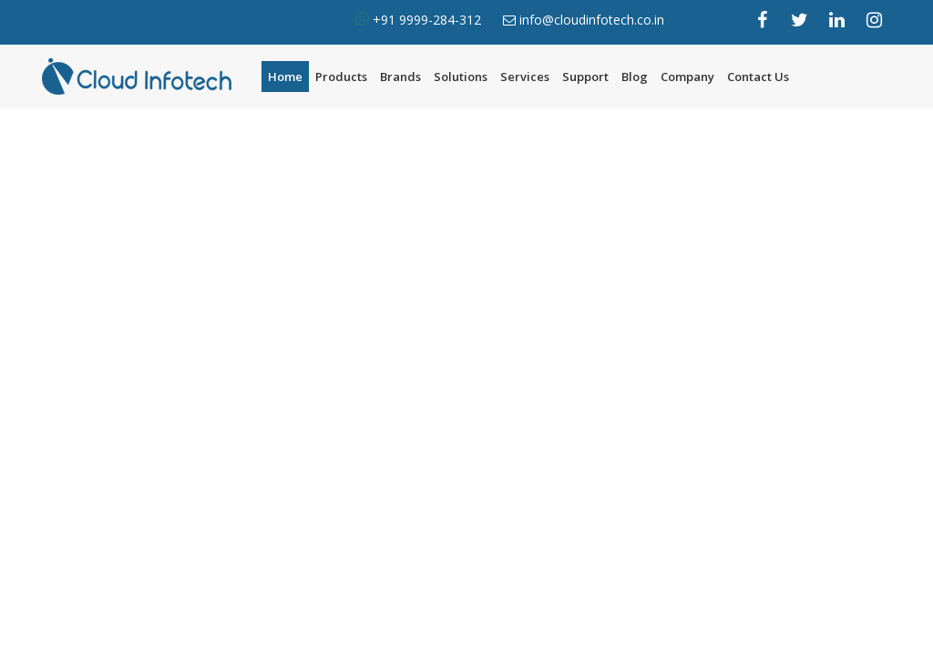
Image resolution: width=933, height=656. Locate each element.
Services (524, 76)
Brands (400, 76)
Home (285, 76)
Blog (634, 76)
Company (687, 76)
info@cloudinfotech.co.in (591, 19)
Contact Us (758, 76)
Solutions (460, 76)
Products (341, 76)
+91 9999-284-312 (425, 19)
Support (585, 76)
